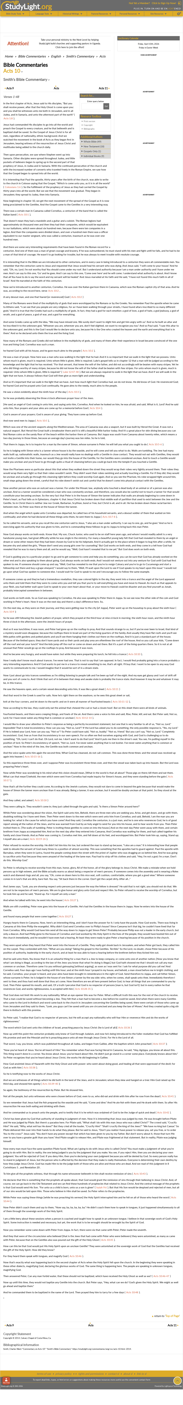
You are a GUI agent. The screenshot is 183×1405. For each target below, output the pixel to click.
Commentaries (32, 56)
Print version (89, 121)
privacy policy (63, 1373)
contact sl (113, 1373)
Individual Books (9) (94, 156)
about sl (127, 1373)
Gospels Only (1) (92, 151)
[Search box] (92, 106)
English (56, 56)
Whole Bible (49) (92, 141)
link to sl (141, 1373)
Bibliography (89, 129)
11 (103, 88)
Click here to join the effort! (70, 47)
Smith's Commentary (80, 56)
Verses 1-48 (11, 97)
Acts (102, 56)
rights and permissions (91, 1373)
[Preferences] (179, 13)
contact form (144, 1379)
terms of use (44, 1373)
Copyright (88, 125)
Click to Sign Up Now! (164, 3)
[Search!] (106, 106)
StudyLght (22, 6)
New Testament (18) (94, 146)
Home (9, 56)
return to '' (167, 1316)
